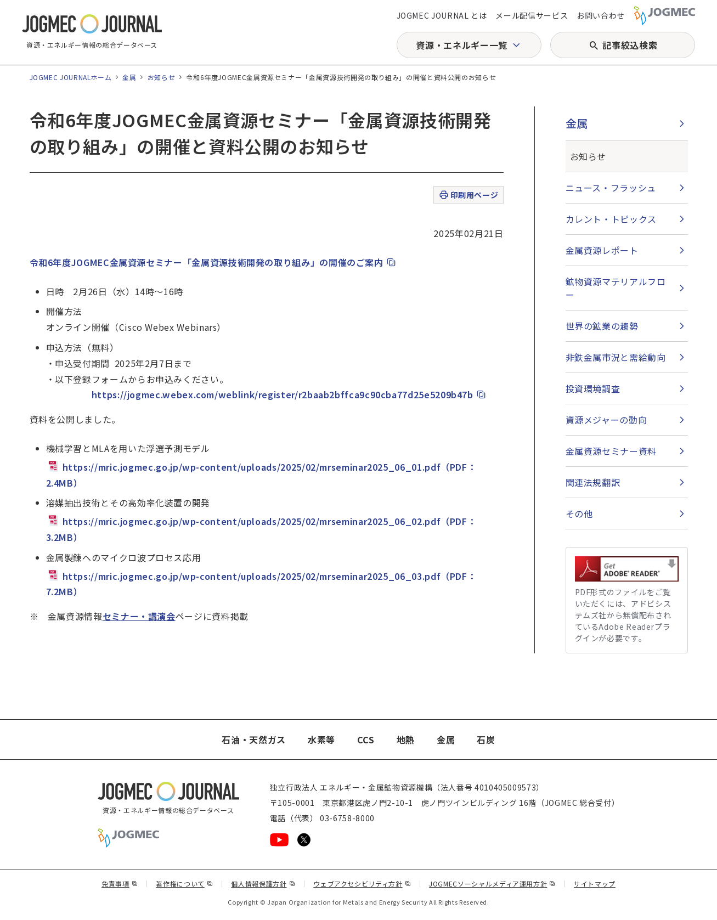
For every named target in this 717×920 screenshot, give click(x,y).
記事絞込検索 (629, 45)
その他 (579, 513)
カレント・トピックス (611, 218)
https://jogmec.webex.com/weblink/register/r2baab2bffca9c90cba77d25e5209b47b (289, 394)
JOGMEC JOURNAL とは (442, 15)
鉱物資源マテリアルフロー (616, 288)
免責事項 (119, 883)
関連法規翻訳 (593, 482)
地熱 (406, 739)
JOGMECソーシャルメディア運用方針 (492, 883)
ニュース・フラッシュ (611, 187)
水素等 (321, 739)
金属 (129, 77)
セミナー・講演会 (139, 616)
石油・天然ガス (253, 739)
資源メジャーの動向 (606, 419)
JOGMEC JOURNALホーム (71, 77)
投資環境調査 (593, 388)
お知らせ (162, 77)
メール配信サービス (531, 15)
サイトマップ (595, 883)
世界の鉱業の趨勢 (602, 325)
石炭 (486, 739)
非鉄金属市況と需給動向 (616, 357)
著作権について (184, 883)
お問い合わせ (601, 15)
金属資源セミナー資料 (611, 451)
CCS (366, 739)
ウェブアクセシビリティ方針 (362, 883)
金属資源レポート (602, 250)
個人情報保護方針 (263, 883)
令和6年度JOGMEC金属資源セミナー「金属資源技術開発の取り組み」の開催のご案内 (213, 262)
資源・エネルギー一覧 (461, 45)
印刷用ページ (468, 195)
